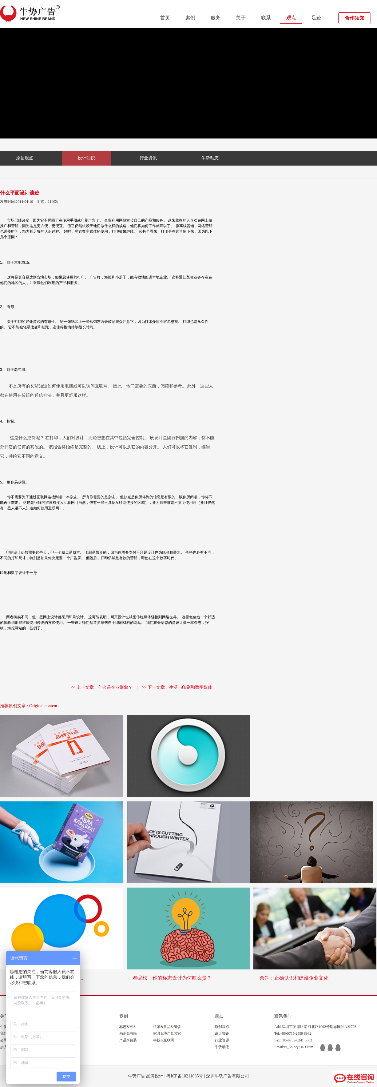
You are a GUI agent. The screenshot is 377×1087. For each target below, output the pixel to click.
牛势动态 (210, 158)
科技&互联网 (163, 1040)
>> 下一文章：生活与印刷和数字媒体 (177, 687)
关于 (241, 17)
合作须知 (354, 18)
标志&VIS (127, 1027)
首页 (165, 17)
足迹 (316, 17)
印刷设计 (13, 552)
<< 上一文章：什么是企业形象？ (102, 687)
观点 (291, 17)
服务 (215, 17)
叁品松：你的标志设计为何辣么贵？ (172, 978)
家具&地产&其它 (167, 1033)
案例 (190, 17)
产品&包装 (128, 1040)
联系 (266, 17)
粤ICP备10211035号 (184, 1076)
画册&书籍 (128, 1033)
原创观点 (24, 158)
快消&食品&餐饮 (167, 1027)
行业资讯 (148, 158)
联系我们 (283, 1016)
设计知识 (86, 158)
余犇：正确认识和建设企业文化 (294, 978)
